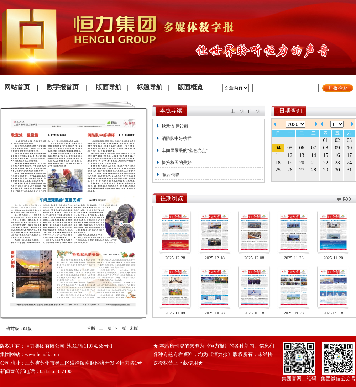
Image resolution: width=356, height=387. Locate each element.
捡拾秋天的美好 (177, 162)
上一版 (105, 328)
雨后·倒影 (171, 174)
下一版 (119, 328)
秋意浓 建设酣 (175, 126)
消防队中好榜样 (177, 138)
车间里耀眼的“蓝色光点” (185, 150)
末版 (134, 328)
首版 (91, 328)
